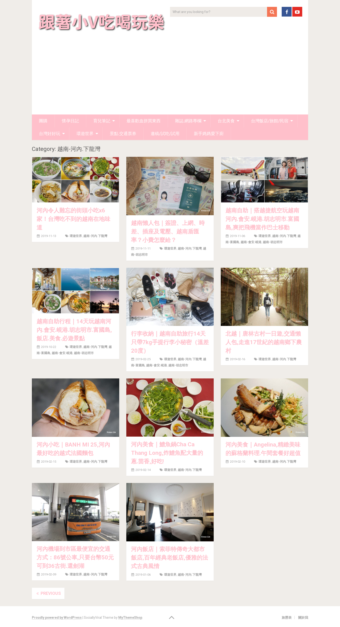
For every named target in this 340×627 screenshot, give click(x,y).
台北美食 (226, 120)
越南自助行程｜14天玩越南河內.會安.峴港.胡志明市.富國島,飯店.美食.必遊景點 (74, 330)
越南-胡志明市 (273, 242)
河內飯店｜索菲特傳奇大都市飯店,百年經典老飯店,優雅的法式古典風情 (169, 558)
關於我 (303, 617)
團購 (43, 120)
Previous (48, 593)
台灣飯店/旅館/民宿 (269, 120)
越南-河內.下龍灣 (95, 236)
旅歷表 (287, 617)
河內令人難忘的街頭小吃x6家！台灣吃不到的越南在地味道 (73, 219)
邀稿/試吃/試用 (165, 133)
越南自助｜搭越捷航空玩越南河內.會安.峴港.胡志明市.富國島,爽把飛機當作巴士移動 (262, 219)
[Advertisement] (170, 79)
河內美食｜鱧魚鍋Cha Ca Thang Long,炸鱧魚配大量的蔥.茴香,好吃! (167, 453)
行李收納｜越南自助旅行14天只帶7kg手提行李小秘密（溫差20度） (170, 342)
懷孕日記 (70, 120)
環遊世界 (85, 133)
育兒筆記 (101, 120)
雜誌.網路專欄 (188, 120)
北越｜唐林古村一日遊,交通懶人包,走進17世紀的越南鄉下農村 (263, 342)
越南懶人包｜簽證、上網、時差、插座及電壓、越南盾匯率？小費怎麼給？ (168, 231)
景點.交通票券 (123, 133)
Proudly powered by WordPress (57, 617)
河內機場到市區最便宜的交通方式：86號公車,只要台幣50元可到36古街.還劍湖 (75, 557)
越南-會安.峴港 (251, 242)
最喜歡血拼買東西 (144, 120)
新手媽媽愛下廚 (209, 133)
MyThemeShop (130, 617)
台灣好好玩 (49, 133)
